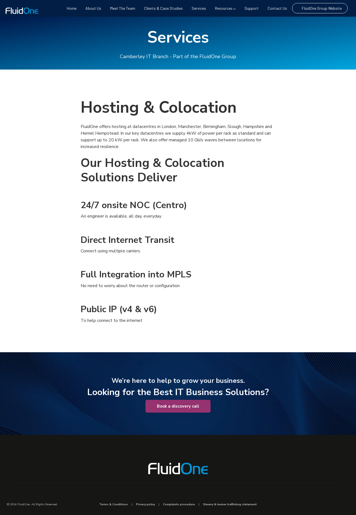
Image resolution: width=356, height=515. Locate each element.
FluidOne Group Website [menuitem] (322, 8)
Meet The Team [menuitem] (122, 8)
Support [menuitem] (251, 8)
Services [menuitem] (199, 8)
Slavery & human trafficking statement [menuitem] (230, 504)
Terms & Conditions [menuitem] (113, 504)
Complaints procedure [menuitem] (179, 504)
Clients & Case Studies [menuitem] (163, 8)
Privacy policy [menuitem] (145, 504)
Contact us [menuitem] (277, 8)
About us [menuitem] (93, 8)
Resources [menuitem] (225, 8)
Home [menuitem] (71, 8)
